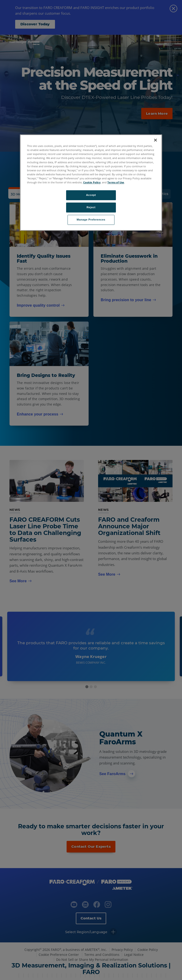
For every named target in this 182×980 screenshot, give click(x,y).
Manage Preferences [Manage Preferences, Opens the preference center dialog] (91, 219)
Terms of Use (115, 182)
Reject (91, 207)
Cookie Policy (91, 182)
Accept (91, 195)
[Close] (155, 140)
